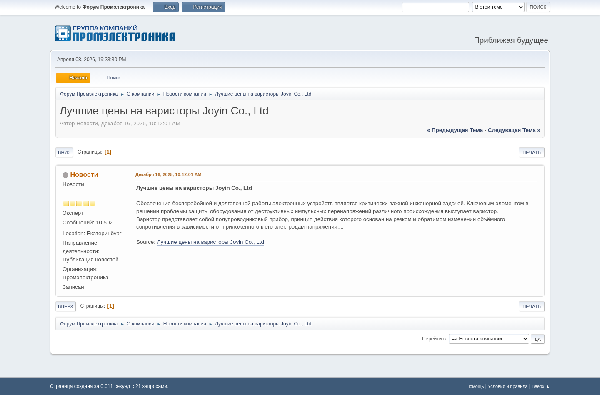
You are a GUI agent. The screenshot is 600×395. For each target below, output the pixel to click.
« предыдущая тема (455, 130)
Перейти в (434, 339)
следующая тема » (514, 130)
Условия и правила (508, 386)
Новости (84, 174)
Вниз (64, 152)
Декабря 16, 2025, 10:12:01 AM (168, 174)
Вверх (65, 306)
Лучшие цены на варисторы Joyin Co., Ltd (210, 242)
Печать (531, 152)
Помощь (475, 386)
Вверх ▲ (541, 386)
